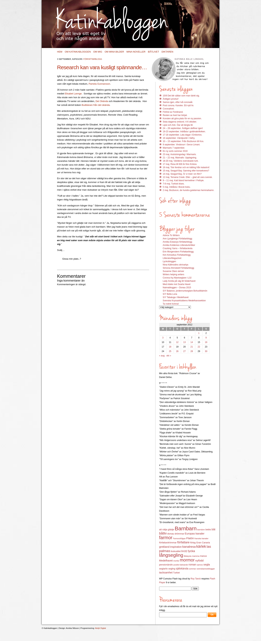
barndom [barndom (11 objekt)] (201, 529)
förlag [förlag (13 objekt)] (193, 542)
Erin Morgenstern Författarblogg (178, 251)
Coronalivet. (168, 108)
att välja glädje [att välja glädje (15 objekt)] (166, 529)
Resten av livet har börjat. (175, 115)
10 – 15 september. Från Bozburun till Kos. (183, 141)
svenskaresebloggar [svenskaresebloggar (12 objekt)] (205, 569)
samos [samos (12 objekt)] (200, 565)
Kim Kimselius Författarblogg (176, 255)
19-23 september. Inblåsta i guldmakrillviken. (184, 131)
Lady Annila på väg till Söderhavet (179, 281)
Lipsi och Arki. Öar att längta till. (178, 125)
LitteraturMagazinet (172, 258)
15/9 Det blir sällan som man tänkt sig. (181, 95)
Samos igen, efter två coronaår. (178, 102)
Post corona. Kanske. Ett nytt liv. (178, 105)
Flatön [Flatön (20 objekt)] (190, 538)
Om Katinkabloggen (78, 51)
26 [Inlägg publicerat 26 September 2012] (177, 351)
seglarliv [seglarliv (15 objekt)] (163, 568)
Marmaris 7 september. (174, 148)
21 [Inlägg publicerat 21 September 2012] (191, 347)
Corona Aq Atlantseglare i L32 (177, 277)
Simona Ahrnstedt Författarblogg (178, 268)
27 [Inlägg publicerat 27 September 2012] (184, 351)
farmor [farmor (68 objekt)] (165, 537)
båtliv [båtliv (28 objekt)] (163, 533)
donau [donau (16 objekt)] (170, 533)
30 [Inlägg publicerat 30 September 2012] (206, 351)
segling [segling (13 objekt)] (171, 568)
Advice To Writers (171, 235)
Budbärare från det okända (96, 105)
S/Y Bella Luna (170, 294)
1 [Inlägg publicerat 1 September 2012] (199, 333)
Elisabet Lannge (73, 93)
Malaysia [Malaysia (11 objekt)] (187, 556)
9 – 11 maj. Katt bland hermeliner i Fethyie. (183, 180)
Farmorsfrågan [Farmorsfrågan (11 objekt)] (179, 538)
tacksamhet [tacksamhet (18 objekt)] (166, 572)
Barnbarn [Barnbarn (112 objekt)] (186, 528)
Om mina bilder (114, 51)
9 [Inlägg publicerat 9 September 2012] (206, 337)
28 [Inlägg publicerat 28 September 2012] (191, 351)
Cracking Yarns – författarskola (177, 248)
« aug (162, 355)
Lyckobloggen (169, 261)
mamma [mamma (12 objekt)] (195, 556)
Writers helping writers (173, 274)
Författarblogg (92, 59)
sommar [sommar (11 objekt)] (192, 569)
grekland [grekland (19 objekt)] (164, 546)
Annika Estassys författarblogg (177, 242)
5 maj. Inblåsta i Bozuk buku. (176, 187)
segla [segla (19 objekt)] (206, 564)
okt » (168, 355)
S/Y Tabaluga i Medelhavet (175, 297)
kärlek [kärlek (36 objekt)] (201, 546)
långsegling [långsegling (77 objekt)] (171, 555)
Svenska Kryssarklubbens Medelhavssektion (184, 300)
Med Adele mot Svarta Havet (176, 284)
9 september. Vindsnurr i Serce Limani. (181, 144)
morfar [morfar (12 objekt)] (176, 561)
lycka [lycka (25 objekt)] (191, 551)
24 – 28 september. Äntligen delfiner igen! (183, 128)
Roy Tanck (196, 578)
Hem (59, 51)
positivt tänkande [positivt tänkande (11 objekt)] (180, 565)
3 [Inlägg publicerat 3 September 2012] (162, 337)
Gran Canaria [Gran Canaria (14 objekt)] (203, 542)
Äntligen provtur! (171, 99)
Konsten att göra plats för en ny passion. (182, 118)
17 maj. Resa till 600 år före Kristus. (180, 164)
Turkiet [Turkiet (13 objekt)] (176, 572)
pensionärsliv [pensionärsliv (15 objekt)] (166, 564)
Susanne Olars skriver (173, 271)
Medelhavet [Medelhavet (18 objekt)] (166, 560)
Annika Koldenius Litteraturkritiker (179, 245)
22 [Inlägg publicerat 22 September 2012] (199, 347)
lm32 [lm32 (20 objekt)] (184, 551)
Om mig (97, 51)
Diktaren (167, 51)
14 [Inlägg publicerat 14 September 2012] (191, 342)
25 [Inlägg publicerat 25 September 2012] (170, 351)
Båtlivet (153, 51)
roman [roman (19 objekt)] (192, 564)
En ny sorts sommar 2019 (175, 151)
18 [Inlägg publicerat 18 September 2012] (170, 347)
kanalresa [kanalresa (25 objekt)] (189, 546)
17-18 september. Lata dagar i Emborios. (182, 135)
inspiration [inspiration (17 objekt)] (176, 546)
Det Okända (102, 101)
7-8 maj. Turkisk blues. (174, 183)
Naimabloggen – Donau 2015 (177, 287)
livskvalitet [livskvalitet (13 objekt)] (176, 551)
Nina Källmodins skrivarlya (175, 264)
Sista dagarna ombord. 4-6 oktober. (180, 121)
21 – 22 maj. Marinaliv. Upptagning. (180, 157)
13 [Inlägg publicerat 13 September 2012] (184, 342)
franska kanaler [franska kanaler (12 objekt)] (201, 538)
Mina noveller (136, 51)
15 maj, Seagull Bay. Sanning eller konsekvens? (186, 170)
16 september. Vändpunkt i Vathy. (179, 138)
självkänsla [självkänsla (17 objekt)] (182, 568)
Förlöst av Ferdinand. (173, 112)
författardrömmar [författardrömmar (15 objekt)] (168, 542)
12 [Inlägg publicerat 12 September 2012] (177, 342)
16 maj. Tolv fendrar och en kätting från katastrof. (186, 167)
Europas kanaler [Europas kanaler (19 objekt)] (194, 533)
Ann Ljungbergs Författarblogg (177, 238)
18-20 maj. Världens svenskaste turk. (180, 161)
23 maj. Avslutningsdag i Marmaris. (179, 154)
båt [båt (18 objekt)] (213, 529)
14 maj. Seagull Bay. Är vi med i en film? (182, 174)
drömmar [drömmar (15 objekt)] (179, 533)
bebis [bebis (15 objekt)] (208, 529)
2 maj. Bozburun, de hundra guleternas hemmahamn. (188, 190)
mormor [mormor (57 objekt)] (187, 559)
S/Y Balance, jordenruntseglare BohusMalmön (185, 291)
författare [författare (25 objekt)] (183, 542)
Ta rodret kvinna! (171, 304)
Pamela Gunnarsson (99, 83)
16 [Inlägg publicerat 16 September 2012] (206, 342)
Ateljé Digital (100, 628)
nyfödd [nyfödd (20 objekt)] (199, 560)
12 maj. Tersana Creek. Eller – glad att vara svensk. (188, 177)
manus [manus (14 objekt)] (203, 556)
